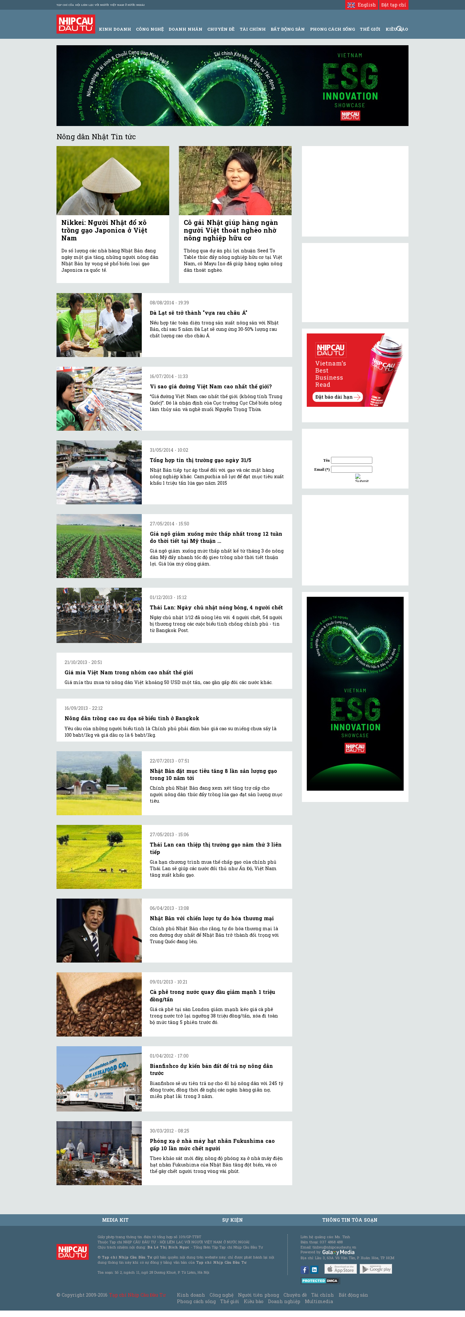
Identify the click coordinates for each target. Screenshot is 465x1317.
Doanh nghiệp (284, 1301)
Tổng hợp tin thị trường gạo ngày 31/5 (200, 460)
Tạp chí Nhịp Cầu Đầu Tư (137, 1295)
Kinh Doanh (115, 29)
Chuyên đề (220, 29)
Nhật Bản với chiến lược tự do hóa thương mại (212, 918)
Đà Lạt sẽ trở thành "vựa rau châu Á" (198, 312)
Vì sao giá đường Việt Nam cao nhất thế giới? (211, 386)
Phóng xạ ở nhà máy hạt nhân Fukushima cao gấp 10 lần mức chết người (212, 1144)
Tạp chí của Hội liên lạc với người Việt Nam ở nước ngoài (101, 4)
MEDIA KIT (115, 1220)
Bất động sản (288, 29)
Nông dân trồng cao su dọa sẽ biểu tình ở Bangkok (132, 718)
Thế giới (370, 29)
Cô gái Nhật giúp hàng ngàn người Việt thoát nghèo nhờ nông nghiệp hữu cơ (231, 230)
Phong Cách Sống (332, 29)
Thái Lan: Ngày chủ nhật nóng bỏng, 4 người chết (216, 607)
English (361, 5)
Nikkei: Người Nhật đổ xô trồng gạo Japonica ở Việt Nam (104, 230)
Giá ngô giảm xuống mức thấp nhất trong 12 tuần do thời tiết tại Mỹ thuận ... (216, 537)
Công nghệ (221, 1295)
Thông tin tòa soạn (349, 1220)
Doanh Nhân (185, 29)
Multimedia (319, 1301)
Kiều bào (253, 1301)
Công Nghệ (149, 29)
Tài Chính (253, 29)
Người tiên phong (258, 1295)
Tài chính (322, 1295)
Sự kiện (232, 1220)
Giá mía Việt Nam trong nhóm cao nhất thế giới (129, 672)
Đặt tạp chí (393, 5)
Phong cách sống (196, 1301)
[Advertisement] (355, 540)
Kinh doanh (191, 1295)
